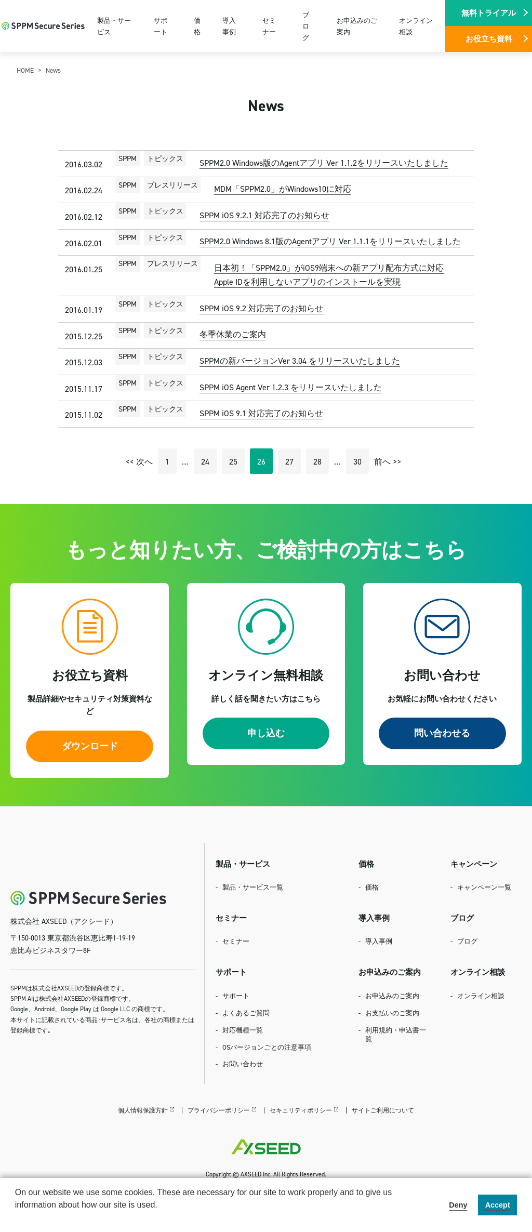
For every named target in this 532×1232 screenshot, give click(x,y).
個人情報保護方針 (143, 1110)
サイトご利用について (383, 1110)
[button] (16, 1218)
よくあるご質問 (246, 1013)
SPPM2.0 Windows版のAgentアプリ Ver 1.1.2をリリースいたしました (324, 162)
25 (233, 461)
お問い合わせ (242, 1063)
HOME (25, 70)
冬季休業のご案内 (233, 334)
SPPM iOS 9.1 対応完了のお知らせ (261, 413)
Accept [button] (497, 1205)
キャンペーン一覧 (484, 887)
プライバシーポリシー (219, 1110)
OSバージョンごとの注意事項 (266, 1047)
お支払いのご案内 (392, 1013)
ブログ (305, 26)
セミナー (269, 26)
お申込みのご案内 (357, 26)
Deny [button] (458, 1205)
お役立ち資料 (489, 39)
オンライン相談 (416, 26)
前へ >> (387, 461)
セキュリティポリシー (301, 1110)
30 (357, 461)
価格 (197, 26)
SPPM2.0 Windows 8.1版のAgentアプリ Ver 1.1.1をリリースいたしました (330, 241)
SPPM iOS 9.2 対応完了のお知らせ (261, 308)
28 (317, 461)
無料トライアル (488, 13)
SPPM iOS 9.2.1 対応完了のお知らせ (264, 215)
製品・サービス (114, 26)
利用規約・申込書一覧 (395, 1034)
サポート (160, 26)
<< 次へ (139, 461)
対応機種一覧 (242, 1030)
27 (289, 461)
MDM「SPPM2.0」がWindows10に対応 (282, 188)
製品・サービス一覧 (252, 887)
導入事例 (229, 26)
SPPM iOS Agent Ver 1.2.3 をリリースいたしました (291, 387)
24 (205, 461)
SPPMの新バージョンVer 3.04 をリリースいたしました (300, 360)
